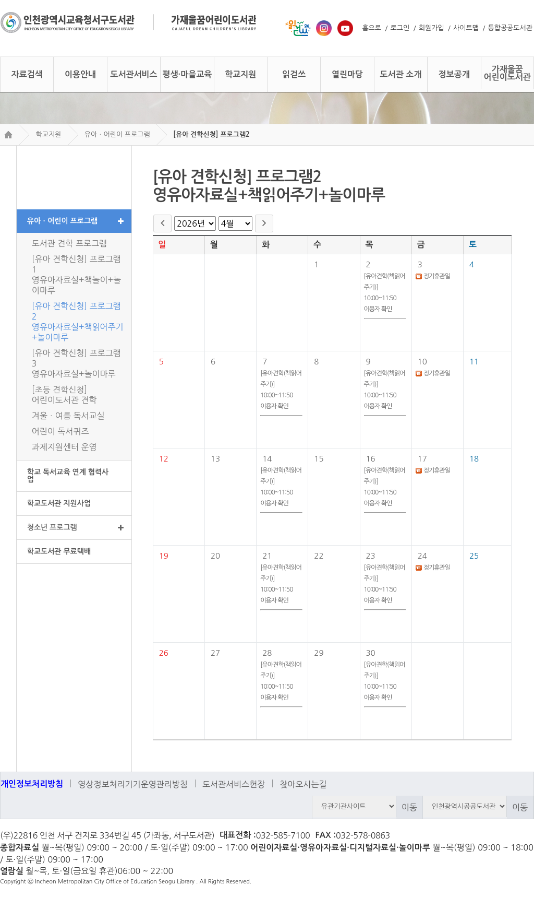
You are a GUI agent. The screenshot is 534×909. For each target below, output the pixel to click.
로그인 (400, 28)
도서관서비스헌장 (233, 784)
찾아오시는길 (303, 784)
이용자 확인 (379, 309)
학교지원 (48, 134)
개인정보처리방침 (32, 784)
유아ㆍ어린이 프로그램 (117, 134)
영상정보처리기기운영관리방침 (133, 784)
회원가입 (431, 28)
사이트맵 (466, 28)
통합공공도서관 (510, 28)
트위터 (503, 836)
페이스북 (522, 836)
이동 (409, 807)
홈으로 (371, 28)
